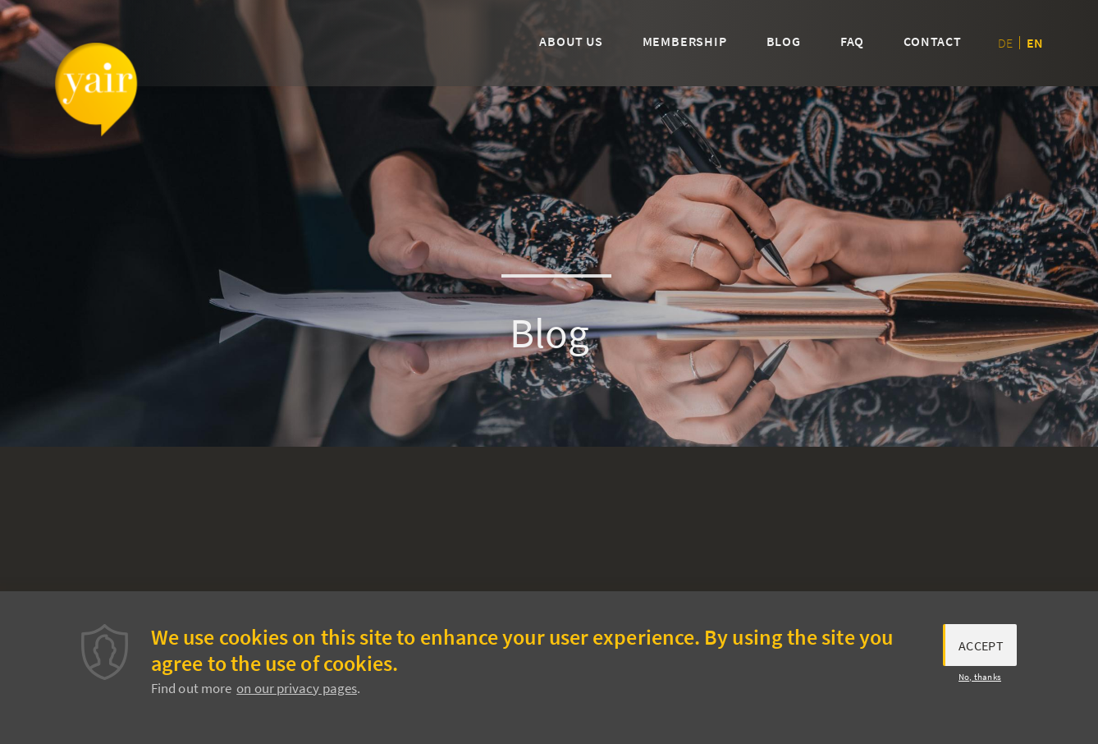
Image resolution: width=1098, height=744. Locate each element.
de (1005, 42)
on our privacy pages (296, 692)
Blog (783, 41)
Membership (685, 41)
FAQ (852, 41)
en (1035, 42)
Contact (933, 41)
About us (570, 41)
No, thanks (979, 681)
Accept (981, 649)
